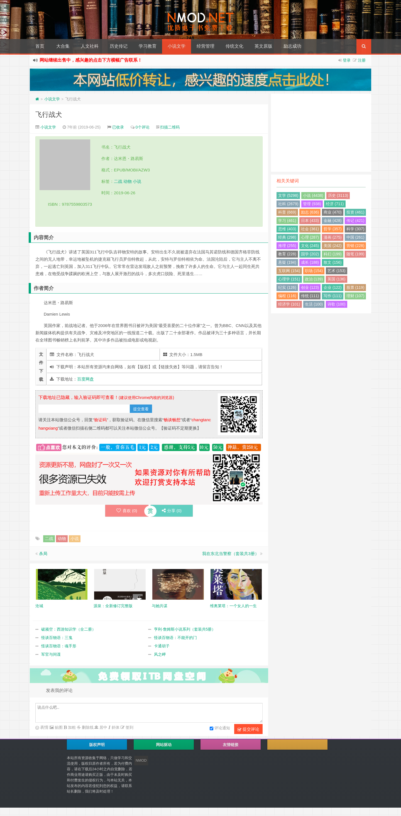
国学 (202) (310, 254)
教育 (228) (287, 254)
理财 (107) (355, 296)
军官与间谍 (51, 654)
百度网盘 (85, 379)
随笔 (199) (355, 254)
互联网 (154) (289, 270)
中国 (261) (355, 237)
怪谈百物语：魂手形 (58, 646)
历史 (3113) (338, 195)
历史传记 (119, 46)
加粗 (71, 727)
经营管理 (205, 46)
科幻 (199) (333, 254)
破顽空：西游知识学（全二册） (68, 629)
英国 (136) (336, 279)
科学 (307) (355, 229)
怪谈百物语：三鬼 (56, 637)
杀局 (43, 553)
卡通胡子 (162, 646)
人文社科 (90, 46)
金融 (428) (333, 220)
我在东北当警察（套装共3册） (230, 553)
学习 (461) (287, 220)
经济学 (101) (289, 304)
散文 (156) (333, 262)
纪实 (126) (287, 287)
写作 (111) (333, 296)
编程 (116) (287, 296)
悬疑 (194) (287, 262)
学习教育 (148, 46)
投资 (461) (355, 212)
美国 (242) (333, 245)
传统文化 (234, 46)
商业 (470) (333, 212)
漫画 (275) (333, 237)
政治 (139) (314, 279)
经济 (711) (335, 204)
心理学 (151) (289, 279)
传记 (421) (355, 220)
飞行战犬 (48, 114)
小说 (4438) (313, 195)
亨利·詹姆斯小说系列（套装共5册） (185, 629)
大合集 (63, 46)
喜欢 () (126, 510)
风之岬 (160, 654)
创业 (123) (310, 287)
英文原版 (263, 46)
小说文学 (176, 46)
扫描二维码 (170, 127)
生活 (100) (314, 304)
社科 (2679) (288, 204)
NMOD (141, 760)
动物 (127, 181)
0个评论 (143, 127)
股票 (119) (355, 287)
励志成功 (292, 46)
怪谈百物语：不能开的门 (175, 637)
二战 (118, 181)
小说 (137, 181)
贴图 (58, 727)
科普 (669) (287, 212)
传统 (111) (310, 296)
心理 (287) (310, 237)
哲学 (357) (333, 229)
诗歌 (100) (336, 304)
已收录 (118, 127)
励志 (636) (310, 212)
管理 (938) (312, 204)
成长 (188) (310, 262)
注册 (362, 60)
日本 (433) (310, 220)
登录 (347, 60)
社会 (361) (310, 229)
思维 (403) (287, 229)
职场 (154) (314, 270)
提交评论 (248, 729)
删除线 (87, 727)
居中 (102, 727)
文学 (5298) (288, 195)
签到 (128, 727)
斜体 (115, 727)
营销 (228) (355, 245)
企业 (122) (333, 287)
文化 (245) (310, 245)
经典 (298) (287, 237)
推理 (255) (287, 245)
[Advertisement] (321, 133)
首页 (39, 46)
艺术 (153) (336, 270)
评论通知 (220, 728)
